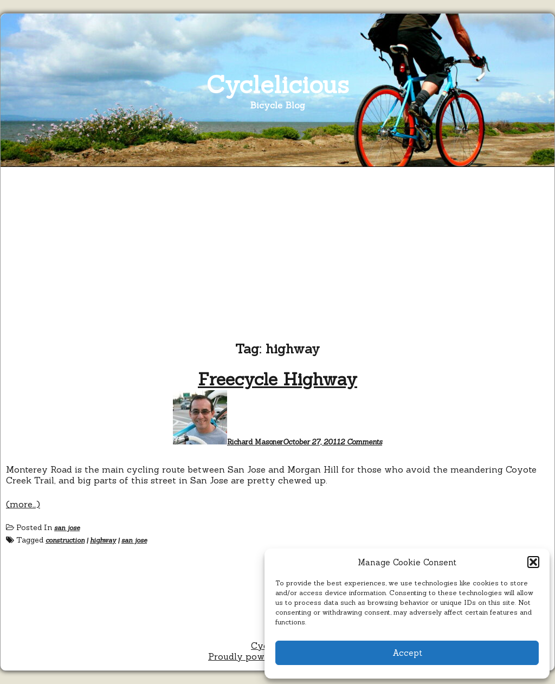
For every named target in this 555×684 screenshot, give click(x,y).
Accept (407, 653)
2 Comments (361, 442)
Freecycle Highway (277, 379)
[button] (533, 562)
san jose (67, 528)
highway (103, 540)
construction (65, 540)
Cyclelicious (277, 84)
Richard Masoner (255, 442)
